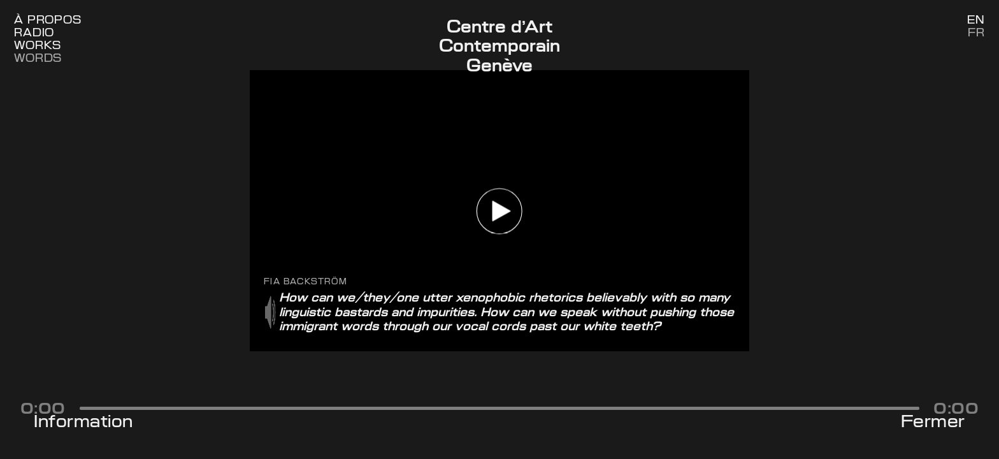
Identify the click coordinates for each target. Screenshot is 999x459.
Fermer (933, 421)
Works (37, 45)
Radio (34, 33)
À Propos (48, 20)
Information (83, 421)
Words (38, 58)
